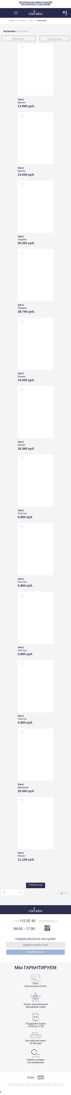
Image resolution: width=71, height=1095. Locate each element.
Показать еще (35, 885)
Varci (31, 20)
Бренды (22, 20)
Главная (12, 20)
